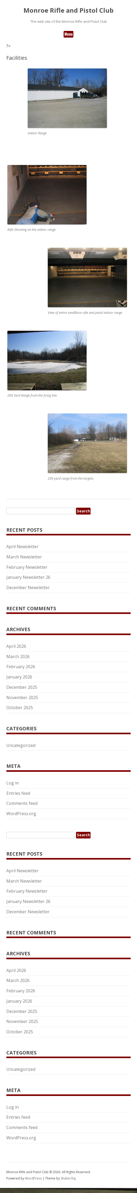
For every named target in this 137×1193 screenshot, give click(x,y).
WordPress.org (21, 813)
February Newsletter (27, 567)
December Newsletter (28, 587)
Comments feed (21, 803)
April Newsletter (22, 546)
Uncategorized (20, 745)
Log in (12, 783)
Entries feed (18, 793)
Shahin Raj (68, 1178)
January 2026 (19, 677)
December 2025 (21, 687)
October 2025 (19, 707)
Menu (68, 34)
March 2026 (18, 656)
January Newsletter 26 (28, 577)
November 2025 (22, 697)
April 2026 (16, 646)
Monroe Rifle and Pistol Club (68, 10)
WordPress (33, 1178)
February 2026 (20, 666)
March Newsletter (24, 557)
